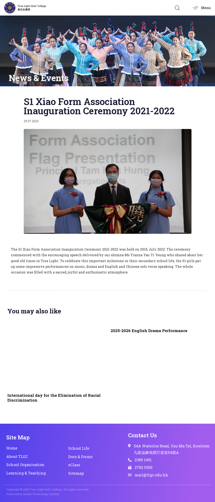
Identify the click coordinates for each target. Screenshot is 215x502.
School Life (78, 448)
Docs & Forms (80, 456)
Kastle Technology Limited (41, 494)
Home (11, 448)
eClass (74, 464)
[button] (177, 7)
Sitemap (76, 473)
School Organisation (25, 464)
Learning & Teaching (26, 473)
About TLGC (17, 456)
